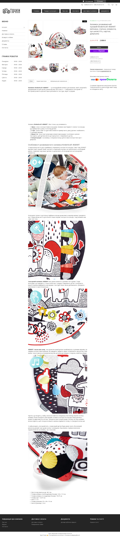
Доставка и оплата (8, 34)
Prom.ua (69, 533)
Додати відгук (112, 5)
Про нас (65, 11)
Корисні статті (94, 522)
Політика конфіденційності (72, 535)
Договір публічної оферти (68, 522)
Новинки (4, 30)
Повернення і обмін (37, 524)
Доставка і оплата (37, 522)
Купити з (99, 51)
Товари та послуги (50, 11)
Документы (5, 41)
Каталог (4, 27)
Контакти (75, 11)
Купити (99, 47)
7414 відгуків (89, 1)
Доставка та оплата (90, 11)
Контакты (5, 48)
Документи (105, 11)
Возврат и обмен (7, 37)
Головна (36, 11)
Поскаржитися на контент (56, 535)
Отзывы (4, 44)
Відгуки (4, 524)
